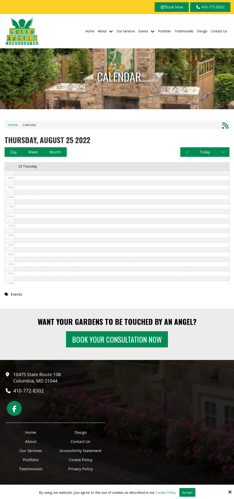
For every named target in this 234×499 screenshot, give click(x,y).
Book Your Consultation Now (117, 339)
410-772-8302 (210, 7)
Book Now (171, 7)
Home (13, 124)
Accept (187, 492)
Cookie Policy (165, 492)
